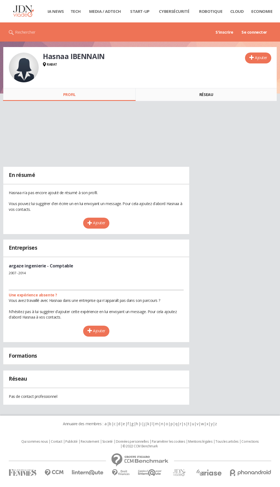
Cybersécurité (174, 11)
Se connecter (254, 32)
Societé (107, 442)
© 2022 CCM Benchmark (140, 446)
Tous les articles (226, 442)
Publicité (71, 442)
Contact (56, 442)
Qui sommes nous (34, 442)
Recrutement (90, 442)
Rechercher (25, 32)
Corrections (249, 442)
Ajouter (261, 57)
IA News (56, 11)
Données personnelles (132, 442)
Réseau (206, 94)
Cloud (237, 11)
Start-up (140, 11)
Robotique (210, 11)
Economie (262, 11)
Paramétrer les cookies (168, 442)
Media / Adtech (105, 11)
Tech (76, 11)
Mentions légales (200, 442)
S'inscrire (224, 32)
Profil (69, 94)
